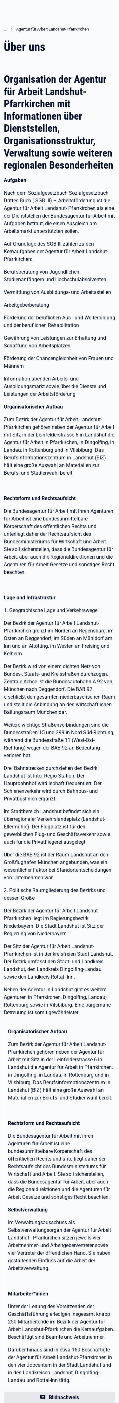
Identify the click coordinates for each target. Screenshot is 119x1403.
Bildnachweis (64, 1397)
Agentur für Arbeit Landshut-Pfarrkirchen (52, 29)
